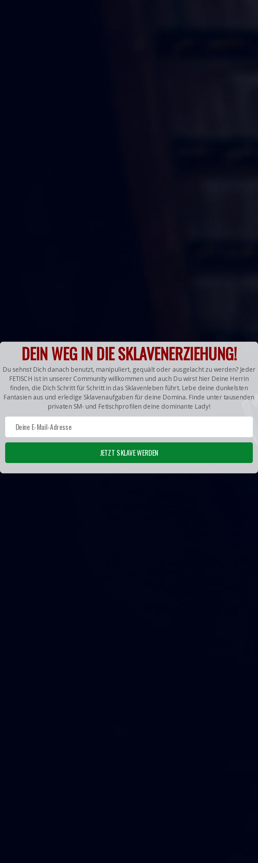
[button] (129, 407)
